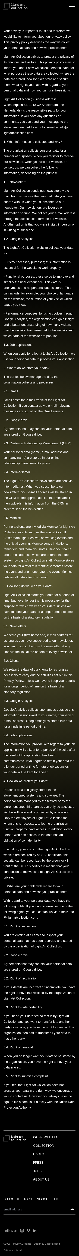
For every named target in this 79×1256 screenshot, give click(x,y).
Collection (43, 1145)
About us (41, 1179)
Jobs (37, 1171)
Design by (47, 1243)
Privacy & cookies (22, 1243)
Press (38, 1162)
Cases (38, 1154)
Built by (13, 1250)
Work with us (45, 1137)
